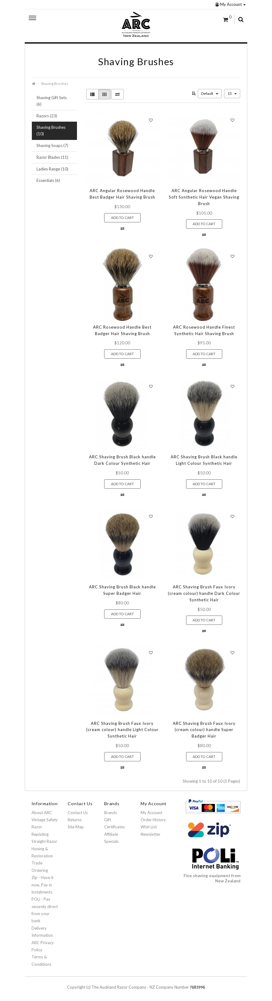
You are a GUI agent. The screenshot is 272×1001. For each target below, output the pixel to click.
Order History (153, 819)
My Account (230, 4)
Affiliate (111, 834)
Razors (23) (46, 115)
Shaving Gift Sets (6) (51, 101)
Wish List (149, 826)
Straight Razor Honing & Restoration (44, 848)
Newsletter (150, 834)
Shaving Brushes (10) (51, 130)
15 (232, 93)
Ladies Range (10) (52, 168)
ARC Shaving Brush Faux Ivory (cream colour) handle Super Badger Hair (204, 730)
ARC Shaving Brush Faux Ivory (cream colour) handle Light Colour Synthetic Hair (122, 730)
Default (209, 93)
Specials (111, 841)
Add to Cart (122, 217)
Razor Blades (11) (52, 157)
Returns (75, 819)
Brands (110, 812)
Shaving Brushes (54, 83)
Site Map (76, 826)
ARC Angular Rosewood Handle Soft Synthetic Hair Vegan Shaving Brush (204, 197)
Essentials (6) (48, 180)
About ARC (42, 812)
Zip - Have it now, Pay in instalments (42, 884)
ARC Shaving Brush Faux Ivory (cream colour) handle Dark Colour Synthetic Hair (204, 593)
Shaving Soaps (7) (52, 145)
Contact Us (78, 812)
